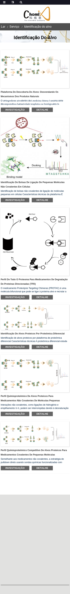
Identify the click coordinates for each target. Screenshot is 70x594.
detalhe (42, 109)
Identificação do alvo (38, 26)
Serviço (14, 26)
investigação (15, 109)
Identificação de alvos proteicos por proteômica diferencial (33, 333)
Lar (3, 26)
